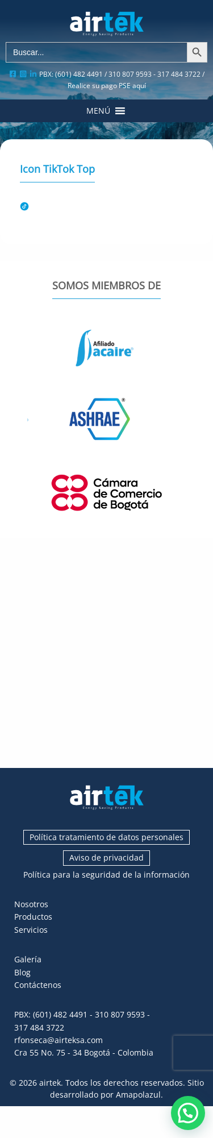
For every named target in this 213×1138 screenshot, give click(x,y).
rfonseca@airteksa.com (58, 1040)
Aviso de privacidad (106, 857)
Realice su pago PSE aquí (107, 85)
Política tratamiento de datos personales (106, 837)
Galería (27, 959)
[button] (98, 110)
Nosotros (31, 904)
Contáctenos (37, 984)
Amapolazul (138, 1094)
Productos (33, 916)
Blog (22, 972)
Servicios (31, 929)
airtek (50, 1082)
